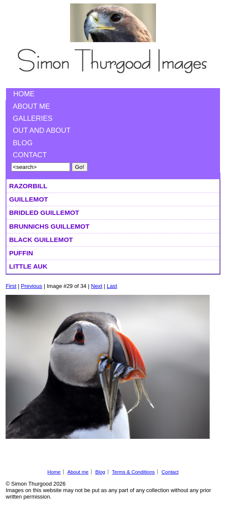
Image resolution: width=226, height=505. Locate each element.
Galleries (32, 118)
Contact (30, 155)
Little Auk (28, 266)
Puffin (21, 253)
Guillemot (28, 199)
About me (31, 106)
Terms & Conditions (133, 471)
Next (96, 286)
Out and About (42, 130)
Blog (23, 143)
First (11, 286)
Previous (31, 286)
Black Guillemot (41, 239)
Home (24, 94)
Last (112, 286)
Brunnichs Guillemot (49, 226)
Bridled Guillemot (44, 212)
